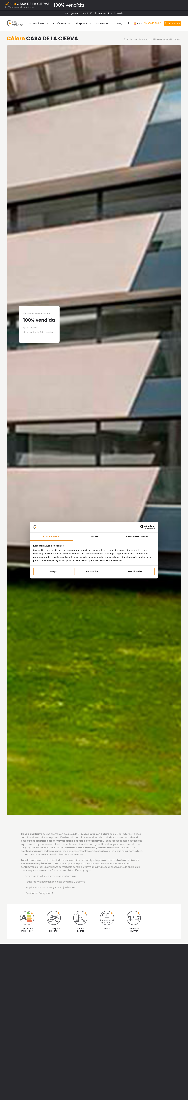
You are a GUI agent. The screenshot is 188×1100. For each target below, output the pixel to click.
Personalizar (94, 571)
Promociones (36, 23)
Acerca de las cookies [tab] (136, 536)
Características (104, 13)
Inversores (102, 23)
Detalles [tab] (94, 536)
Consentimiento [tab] (51, 536)
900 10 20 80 (152, 23)
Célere (10, 3)
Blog (119, 23)
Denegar (53, 571)
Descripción (87, 13)
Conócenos (59, 23)
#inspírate (81, 23)
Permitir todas (135, 571)
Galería (119, 13)
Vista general (71, 13)
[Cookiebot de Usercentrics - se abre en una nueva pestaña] (142, 527)
